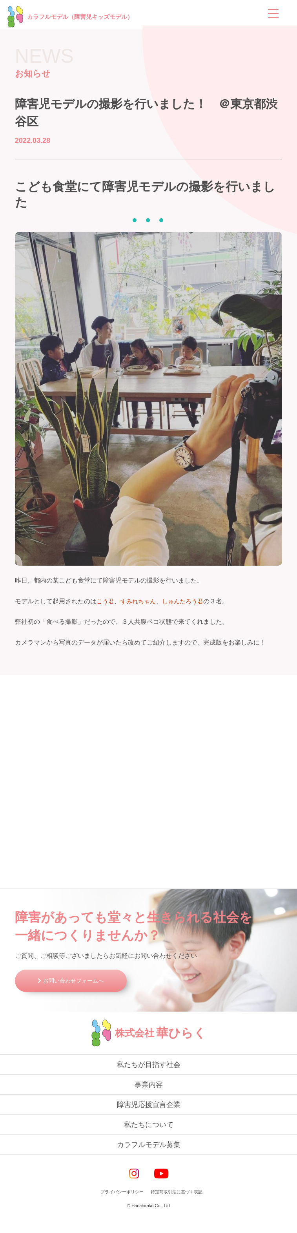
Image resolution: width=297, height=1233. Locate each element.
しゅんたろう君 (188, 602)
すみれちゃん (140, 602)
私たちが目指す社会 (148, 1080)
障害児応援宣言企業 (148, 1120)
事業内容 (149, 1100)
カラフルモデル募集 (148, 1160)
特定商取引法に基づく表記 (176, 1207)
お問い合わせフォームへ (78, 996)
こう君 (106, 602)
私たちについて (148, 1140)
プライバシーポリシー (122, 1207)
